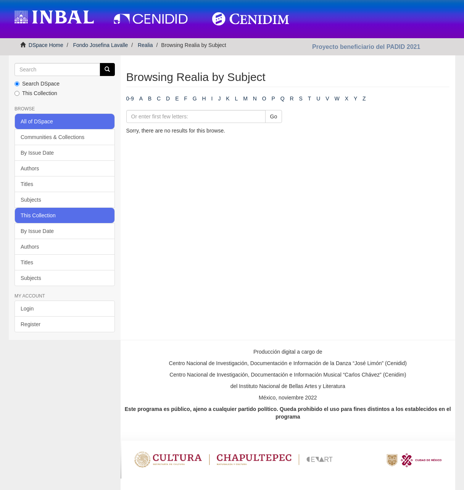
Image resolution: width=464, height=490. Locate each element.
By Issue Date (37, 153)
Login (27, 309)
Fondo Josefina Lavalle (100, 45)
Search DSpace (37, 84)
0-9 (130, 98)
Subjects (31, 200)
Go (273, 116)
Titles (27, 184)
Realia (145, 45)
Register (30, 324)
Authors (30, 168)
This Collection (35, 93)
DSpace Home (46, 45)
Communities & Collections (52, 137)
